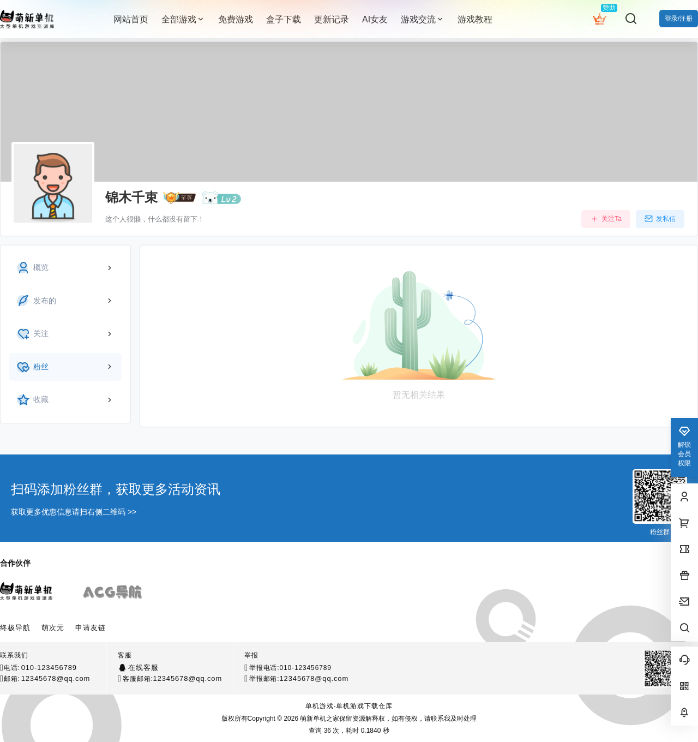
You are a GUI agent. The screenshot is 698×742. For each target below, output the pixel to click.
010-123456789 (49, 667)
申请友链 (90, 628)
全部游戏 (183, 19)
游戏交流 (422, 19)
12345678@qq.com (56, 678)
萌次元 (52, 628)
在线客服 (143, 667)
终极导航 (15, 628)
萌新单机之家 (318, 718)
